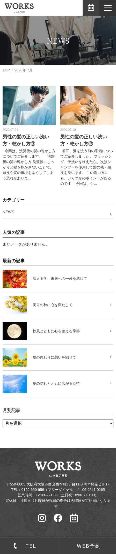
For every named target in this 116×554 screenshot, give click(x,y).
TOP (6, 70)
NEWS (8, 212)
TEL (30, 545)
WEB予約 (89, 545)
